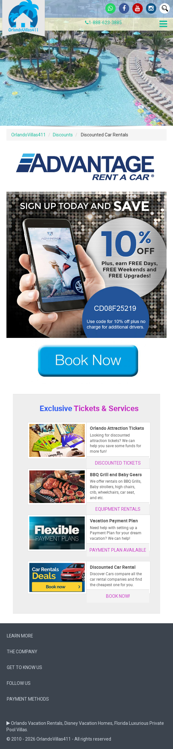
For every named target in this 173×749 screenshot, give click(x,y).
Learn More (20, 635)
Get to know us (24, 667)
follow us (19, 683)
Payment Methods (28, 699)
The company (22, 651)
